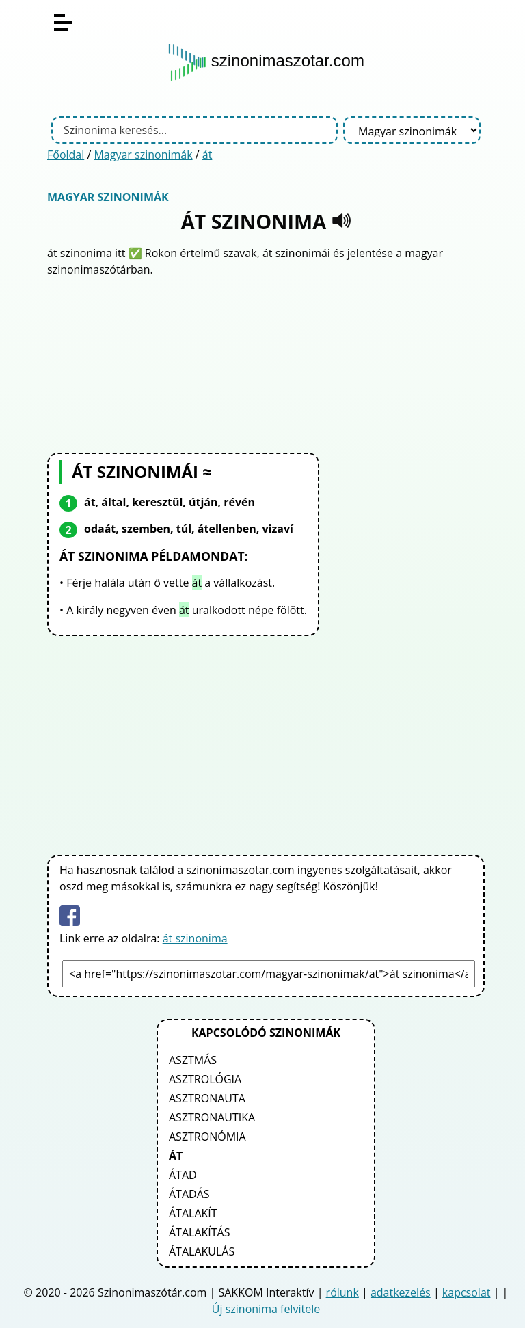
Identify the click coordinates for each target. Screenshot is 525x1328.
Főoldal (65, 154)
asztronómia (207, 1136)
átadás (189, 1194)
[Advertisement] (265, 363)
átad (183, 1175)
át (207, 154)
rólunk (342, 1292)
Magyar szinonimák (143, 154)
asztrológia (205, 1079)
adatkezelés (401, 1292)
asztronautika (212, 1117)
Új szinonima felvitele (266, 1308)
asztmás (193, 1060)
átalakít (193, 1213)
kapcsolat (466, 1292)
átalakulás (201, 1251)
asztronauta (207, 1098)
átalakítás (199, 1232)
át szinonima (195, 938)
